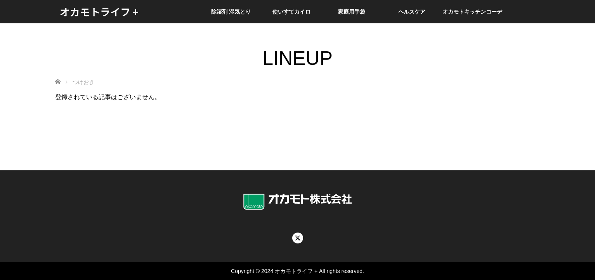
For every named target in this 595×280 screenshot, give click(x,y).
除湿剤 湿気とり (231, 12)
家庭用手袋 (351, 12)
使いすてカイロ (291, 12)
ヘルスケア (411, 12)
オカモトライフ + (99, 11)
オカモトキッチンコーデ (472, 12)
